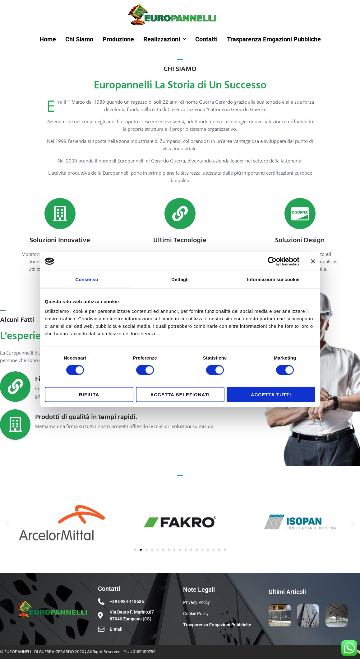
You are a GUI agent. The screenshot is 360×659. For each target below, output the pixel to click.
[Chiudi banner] (313, 261)
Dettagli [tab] (180, 279)
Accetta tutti (271, 394)
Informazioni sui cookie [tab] (273, 279)
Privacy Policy (196, 602)
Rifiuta (89, 394)
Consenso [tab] (86, 279)
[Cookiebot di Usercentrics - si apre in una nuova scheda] (272, 261)
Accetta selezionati (180, 394)
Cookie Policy (196, 613)
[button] (7, 523)
